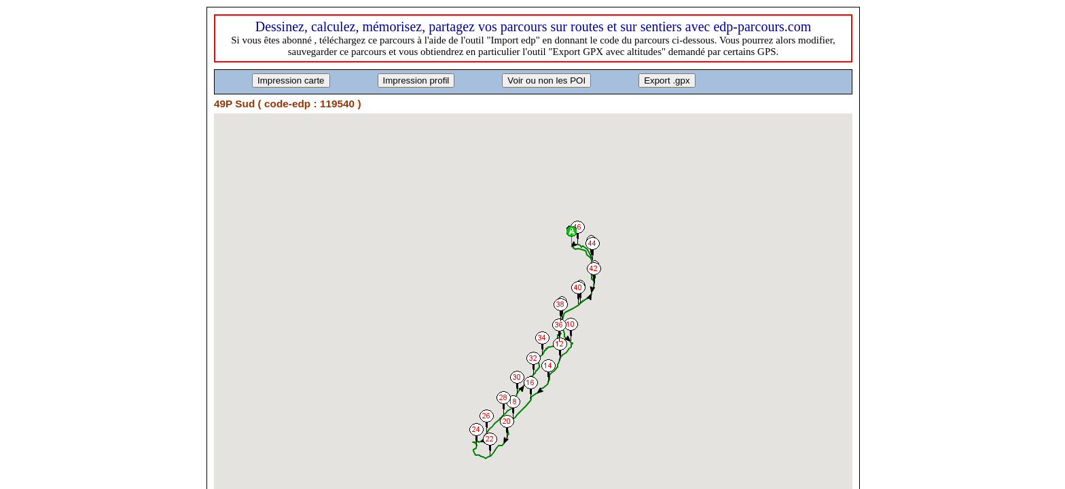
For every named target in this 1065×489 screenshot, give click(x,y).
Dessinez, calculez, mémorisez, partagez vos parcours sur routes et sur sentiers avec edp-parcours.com (533, 26)
